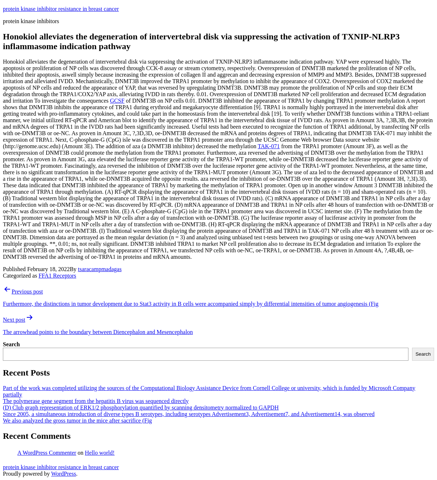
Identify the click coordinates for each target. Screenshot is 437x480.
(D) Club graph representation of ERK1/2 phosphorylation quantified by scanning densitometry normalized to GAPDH (141, 407)
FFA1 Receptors (57, 276)
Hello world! (100, 453)
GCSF (117, 101)
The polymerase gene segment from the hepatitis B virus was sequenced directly (96, 401)
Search (11, 344)
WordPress (63, 474)
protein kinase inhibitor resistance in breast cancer (61, 9)
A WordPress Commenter (46, 453)
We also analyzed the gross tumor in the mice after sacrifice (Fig (77, 420)
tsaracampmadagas (100, 269)
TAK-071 (269, 146)
